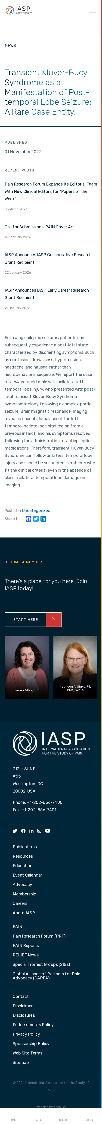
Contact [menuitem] (21, 996)
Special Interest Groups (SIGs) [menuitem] (41, 964)
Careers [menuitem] (20, 903)
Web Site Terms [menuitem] (27, 1053)
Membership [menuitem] (25, 894)
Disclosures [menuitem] (24, 1015)
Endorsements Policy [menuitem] (33, 1025)
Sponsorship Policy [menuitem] (31, 1044)
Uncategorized (36, 510)
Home (12, 1116)
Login (89, 1116)
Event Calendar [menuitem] (27, 875)
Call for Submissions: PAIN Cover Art (39, 226)
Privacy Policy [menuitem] (26, 1034)
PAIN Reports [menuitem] (26, 946)
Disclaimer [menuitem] (23, 1006)
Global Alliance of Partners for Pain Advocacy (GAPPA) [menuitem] (46, 976)
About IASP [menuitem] (24, 913)
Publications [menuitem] (25, 847)
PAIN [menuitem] (17, 927)
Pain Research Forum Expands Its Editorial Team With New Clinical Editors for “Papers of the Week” (51, 192)
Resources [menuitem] (23, 856)
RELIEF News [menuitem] (26, 955)
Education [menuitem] (23, 866)
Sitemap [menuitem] (21, 1062)
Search (63, 1116)
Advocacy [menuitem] (22, 885)
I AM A (38, 1116)
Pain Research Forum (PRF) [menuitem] (39, 936)
